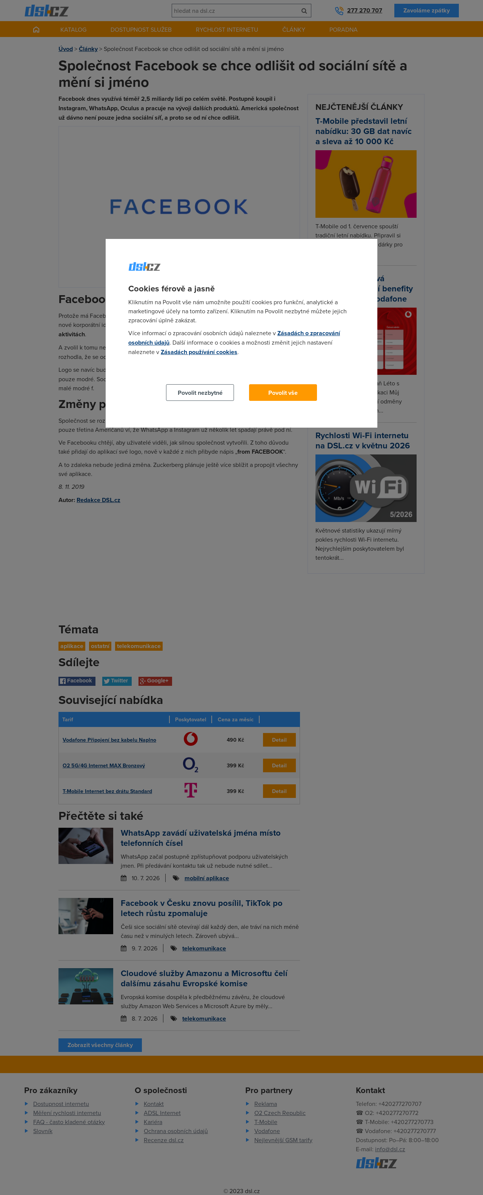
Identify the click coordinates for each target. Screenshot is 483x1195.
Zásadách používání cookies (199, 352)
